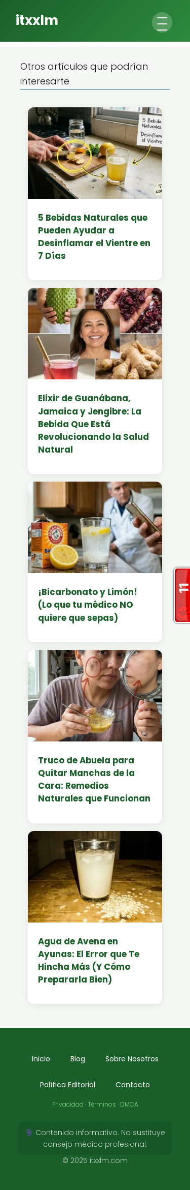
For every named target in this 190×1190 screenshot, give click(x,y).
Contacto (133, 1085)
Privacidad (68, 1104)
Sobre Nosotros (132, 1059)
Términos (102, 1104)
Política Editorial (67, 1085)
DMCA (129, 1104)
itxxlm (37, 20)
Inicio (41, 1059)
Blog (77, 1059)
